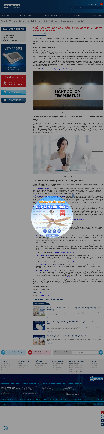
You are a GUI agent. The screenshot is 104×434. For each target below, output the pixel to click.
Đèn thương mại (5, 367)
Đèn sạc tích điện (57, 367)
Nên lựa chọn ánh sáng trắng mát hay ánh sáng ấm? (58, 69)
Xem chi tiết (50, 317)
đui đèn (57, 265)
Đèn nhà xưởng (22, 369)
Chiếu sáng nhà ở (74, 363)
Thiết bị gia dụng (97, 15)
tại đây (58, 233)
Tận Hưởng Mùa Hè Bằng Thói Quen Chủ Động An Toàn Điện (67, 336)
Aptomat (37, 367)
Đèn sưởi (54, 365)
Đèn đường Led (22, 367)
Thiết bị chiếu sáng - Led (53, 15)
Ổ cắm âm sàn (39, 369)
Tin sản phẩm (24, 21)
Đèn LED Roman (44, 295)
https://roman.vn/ (44, 292)
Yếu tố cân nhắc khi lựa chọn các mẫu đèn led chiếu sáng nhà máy (63, 219)
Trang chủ (5, 15)
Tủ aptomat (38, 371)
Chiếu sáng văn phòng (75, 365)
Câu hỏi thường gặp (10, 40)
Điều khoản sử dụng (98, 399)
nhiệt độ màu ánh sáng (57, 299)
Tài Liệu (84, 4)
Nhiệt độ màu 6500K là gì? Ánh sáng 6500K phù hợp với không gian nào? (57, 21)
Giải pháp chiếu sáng (26, 15)
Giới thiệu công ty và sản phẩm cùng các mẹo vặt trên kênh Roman (41, 352)
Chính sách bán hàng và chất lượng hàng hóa (29, 399)
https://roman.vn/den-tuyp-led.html (68, 262)
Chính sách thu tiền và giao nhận (50, 399)
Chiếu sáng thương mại (75, 367)
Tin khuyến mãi (8, 35)
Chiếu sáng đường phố (75, 371)
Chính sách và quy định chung (8, 399)
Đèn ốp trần (21, 363)
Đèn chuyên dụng (5, 365)
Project (4, 361)
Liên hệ (96, 4)
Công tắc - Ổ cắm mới (41, 363)
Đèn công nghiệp (5, 363)
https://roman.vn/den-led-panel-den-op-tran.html (56, 277)
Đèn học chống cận (57, 363)
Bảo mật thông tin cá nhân (84, 399)
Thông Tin (90, 4)
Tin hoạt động (8, 38)
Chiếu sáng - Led (23, 361)
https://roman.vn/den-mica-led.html (64, 252)
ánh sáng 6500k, (43, 299)
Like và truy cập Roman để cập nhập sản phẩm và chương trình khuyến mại (15, 352)
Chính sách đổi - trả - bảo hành (68, 399)
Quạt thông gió (39, 365)
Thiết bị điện (76, 15)
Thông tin (13, 21)
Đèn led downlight (23, 365)
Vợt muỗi (54, 369)
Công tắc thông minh (6, 369)
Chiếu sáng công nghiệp (76, 369)
